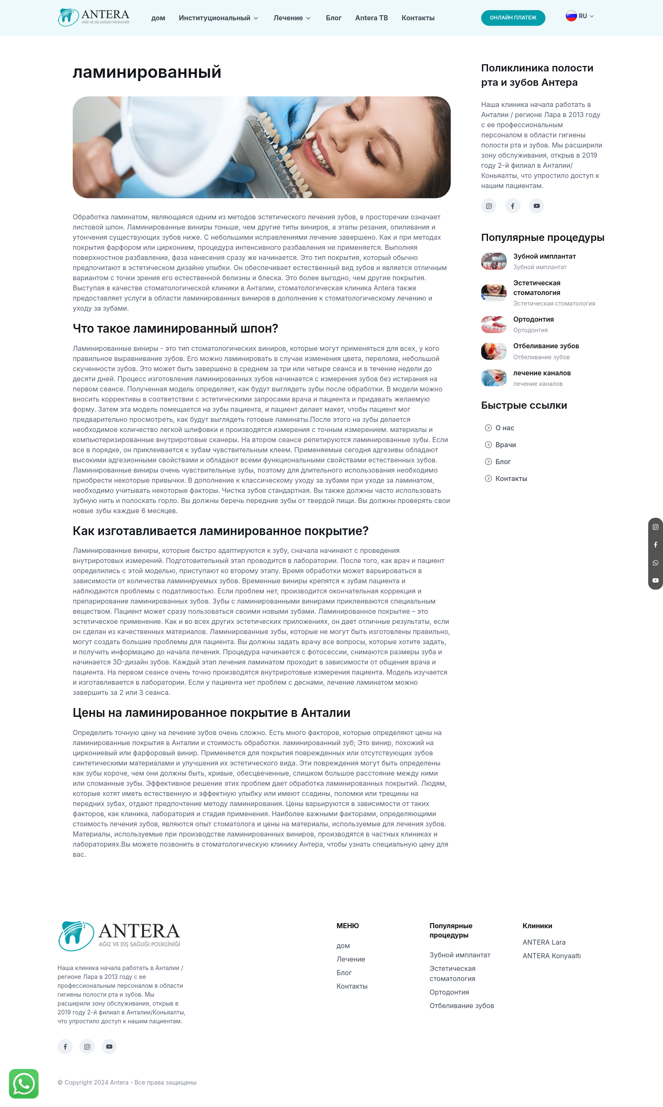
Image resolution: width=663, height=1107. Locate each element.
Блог (334, 18)
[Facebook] (65, 1046)
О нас (499, 428)
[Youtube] (109, 1046)
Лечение (288, 18)
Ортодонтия (449, 992)
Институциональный (214, 18)
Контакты (418, 18)
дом (158, 18)
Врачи (500, 444)
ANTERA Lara (544, 942)
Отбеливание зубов (462, 1005)
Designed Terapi (221, 1082)
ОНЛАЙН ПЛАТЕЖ (513, 17)
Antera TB (371, 18)
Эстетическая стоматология (453, 973)
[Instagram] (87, 1046)
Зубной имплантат (460, 955)
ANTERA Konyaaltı (552, 955)
